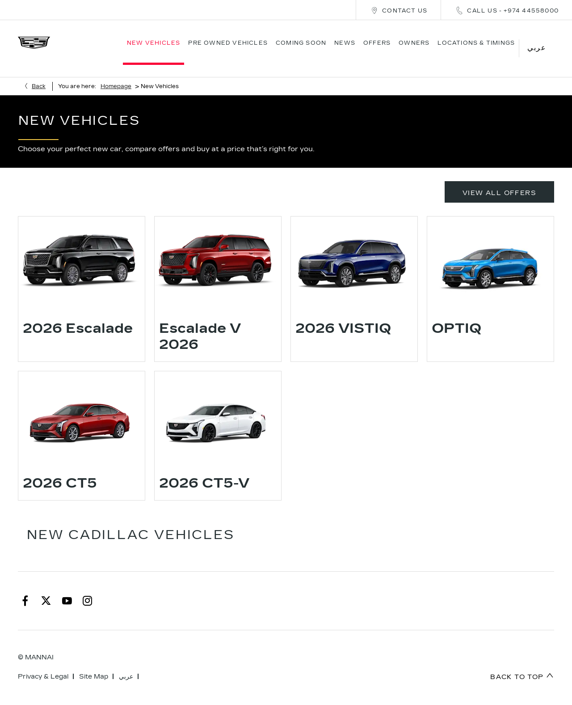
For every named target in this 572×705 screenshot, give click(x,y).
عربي (126, 664)
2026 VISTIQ (343, 317)
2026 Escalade (78, 317)
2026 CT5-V (204, 471)
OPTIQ (456, 317)
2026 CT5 (60, 471)
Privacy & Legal (43, 664)
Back (39, 74)
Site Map (93, 664)
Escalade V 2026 (200, 325)
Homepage (116, 74)
